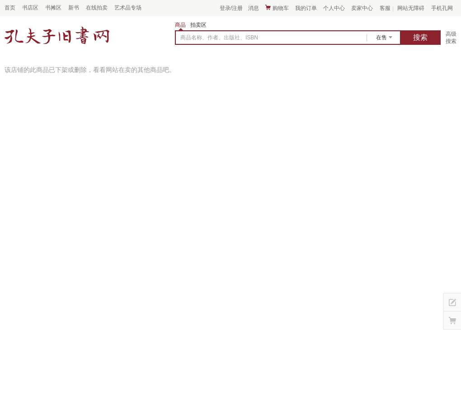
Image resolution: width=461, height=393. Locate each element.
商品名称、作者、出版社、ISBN (219, 37)
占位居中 (57, 35)
